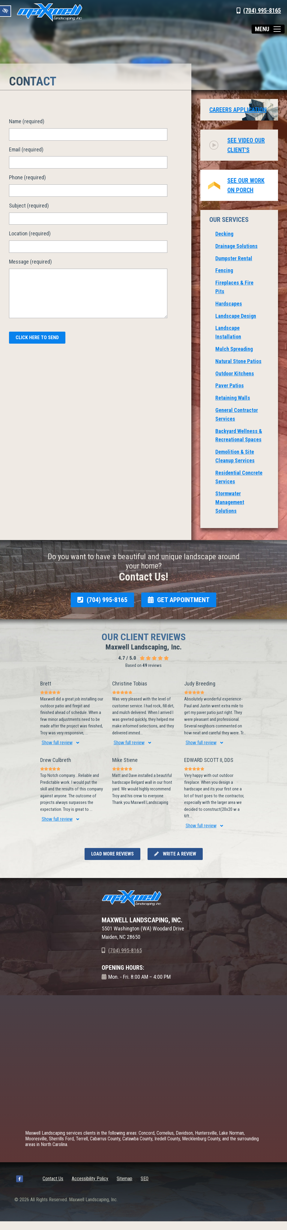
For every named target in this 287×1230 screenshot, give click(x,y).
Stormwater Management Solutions (229, 502)
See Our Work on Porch (246, 185)
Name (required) (26, 121)
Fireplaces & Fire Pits (234, 286)
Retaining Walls (232, 398)
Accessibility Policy (90, 1178)
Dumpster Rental (233, 258)
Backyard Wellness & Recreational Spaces (238, 435)
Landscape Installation (228, 332)
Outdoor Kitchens (234, 373)
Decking (224, 234)
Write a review (175, 854)
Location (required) (30, 233)
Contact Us (53, 1178)
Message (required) (30, 261)
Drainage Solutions (236, 246)
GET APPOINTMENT (179, 600)
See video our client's (246, 145)
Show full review (57, 742)
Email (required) (26, 149)
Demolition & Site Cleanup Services (235, 456)
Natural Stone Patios (238, 361)
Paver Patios (229, 385)
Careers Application (238, 109)
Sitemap (124, 1178)
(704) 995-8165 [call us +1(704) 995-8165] (262, 10)
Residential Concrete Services (238, 477)
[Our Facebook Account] (20, 1179)
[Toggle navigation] (268, 29)
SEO (144, 1178)
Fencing (224, 270)
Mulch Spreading (234, 349)
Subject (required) (29, 205)
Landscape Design (235, 316)
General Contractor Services (236, 414)
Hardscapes (228, 303)
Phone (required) (27, 177)
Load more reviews (112, 854)
